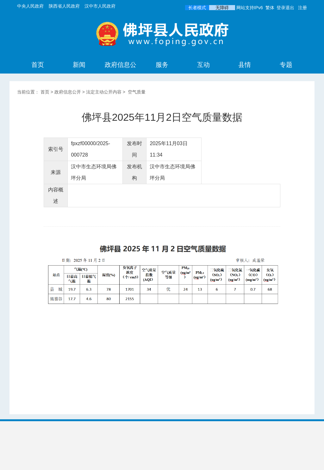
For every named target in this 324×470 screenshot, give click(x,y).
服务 (162, 64)
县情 (244, 64)
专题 (286, 64)
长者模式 (197, 7)
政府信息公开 (120, 73)
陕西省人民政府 (64, 6)
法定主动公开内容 (104, 91)
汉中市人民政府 (99, 6)
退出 (289, 7)
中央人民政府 (30, 6)
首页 (37, 64)
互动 (203, 64)
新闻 (79, 64)
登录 (281, 7)
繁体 (269, 7)
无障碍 (222, 7)
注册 (302, 7)
